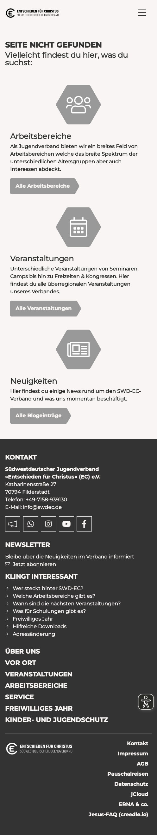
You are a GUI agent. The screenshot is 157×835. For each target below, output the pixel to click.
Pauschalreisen (127, 774)
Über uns (22, 651)
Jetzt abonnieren (34, 564)
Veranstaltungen (38, 674)
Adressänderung (34, 634)
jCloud (139, 794)
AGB (142, 764)
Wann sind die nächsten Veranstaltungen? (67, 604)
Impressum (133, 754)
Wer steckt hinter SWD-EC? (48, 588)
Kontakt (137, 743)
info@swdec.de (42, 507)
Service (19, 697)
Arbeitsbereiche (36, 685)
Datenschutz (131, 784)
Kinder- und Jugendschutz (56, 720)
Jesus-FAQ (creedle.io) (118, 815)
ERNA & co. (133, 804)
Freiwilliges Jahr (33, 619)
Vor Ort (20, 663)
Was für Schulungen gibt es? (49, 611)
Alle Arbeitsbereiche (43, 186)
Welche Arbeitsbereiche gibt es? (54, 596)
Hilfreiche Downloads (39, 626)
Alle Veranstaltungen (44, 308)
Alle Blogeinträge (38, 416)
